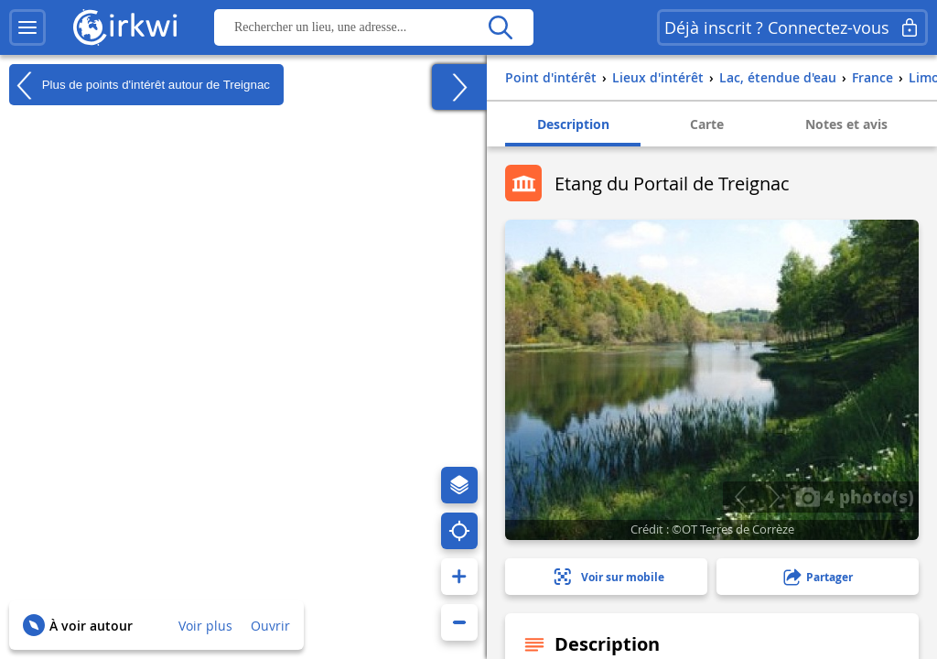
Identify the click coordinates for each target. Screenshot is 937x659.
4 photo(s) (854, 496)
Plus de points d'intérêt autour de (139, 85)
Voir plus (205, 625)
